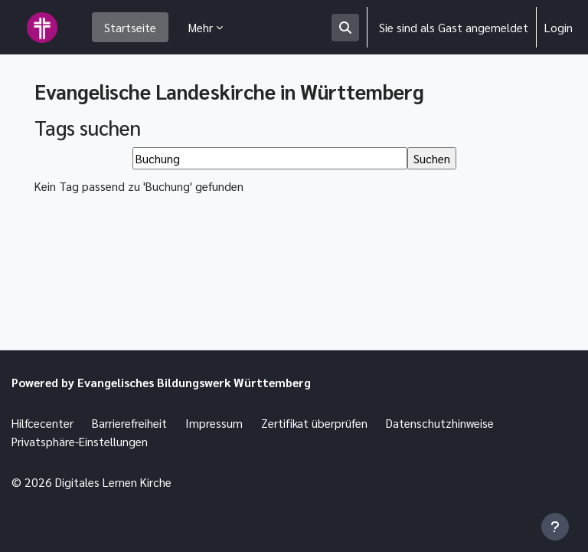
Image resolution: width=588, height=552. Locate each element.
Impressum (214, 423)
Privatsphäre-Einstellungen (79, 441)
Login (558, 27)
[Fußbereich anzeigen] (555, 526)
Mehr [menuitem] (200, 27)
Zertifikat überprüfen (314, 423)
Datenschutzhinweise (440, 423)
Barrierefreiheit (129, 423)
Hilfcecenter (42, 423)
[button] (345, 27)
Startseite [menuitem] (130, 27)
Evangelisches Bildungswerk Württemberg (194, 382)
